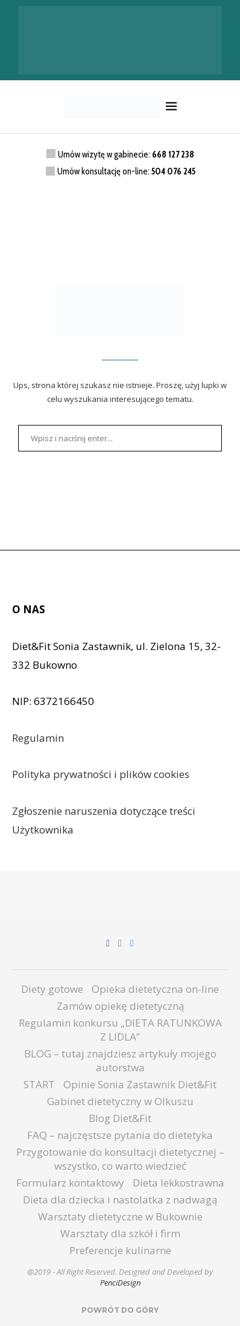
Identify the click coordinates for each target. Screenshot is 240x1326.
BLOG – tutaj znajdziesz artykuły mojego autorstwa (120, 1060)
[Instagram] (120, 943)
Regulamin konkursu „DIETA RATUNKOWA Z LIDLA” (120, 1030)
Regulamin (38, 738)
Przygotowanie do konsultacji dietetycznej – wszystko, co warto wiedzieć (120, 1159)
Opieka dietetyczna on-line (155, 989)
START (39, 1084)
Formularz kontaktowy (70, 1183)
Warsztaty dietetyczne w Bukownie (120, 1216)
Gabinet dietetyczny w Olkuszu (120, 1101)
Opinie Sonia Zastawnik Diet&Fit (139, 1084)
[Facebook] (108, 943)
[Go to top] (120, 1309)
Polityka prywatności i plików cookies (100, 774)
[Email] (132, 943)
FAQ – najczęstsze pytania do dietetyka (120, 1135)
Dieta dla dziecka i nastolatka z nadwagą (120, 1199)
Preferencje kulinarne (120, 1250)
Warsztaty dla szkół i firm (120, 1233)
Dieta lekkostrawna (178, 1183)
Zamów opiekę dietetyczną (120, 1006)
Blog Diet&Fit (120, 1118)
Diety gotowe (52, 989)
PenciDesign (120, 1282)
